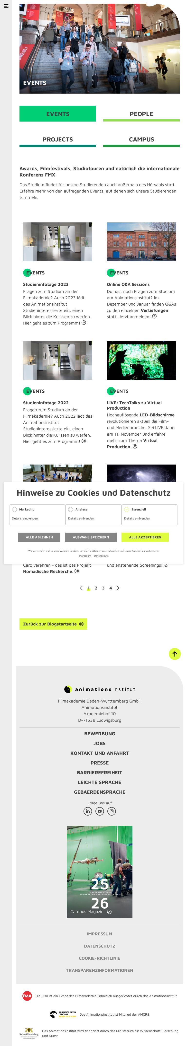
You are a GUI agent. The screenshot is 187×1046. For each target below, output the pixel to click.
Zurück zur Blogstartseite (50, 623)
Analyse (81, 509)
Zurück (81, 588)
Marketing (27, 509)
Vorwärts (118, 588)
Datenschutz (101, 555)
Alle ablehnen (39, 537)
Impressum (85, 555)
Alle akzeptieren (145, 537)
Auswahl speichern (91, 537)
